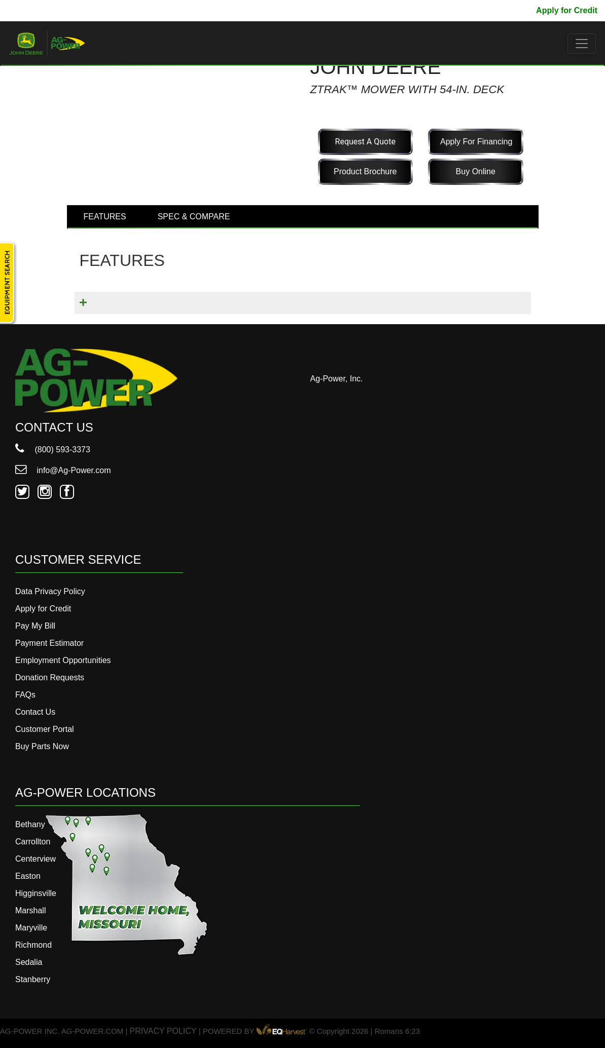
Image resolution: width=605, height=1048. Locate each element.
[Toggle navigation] (581, 43)
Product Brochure (365, 171)
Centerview (35, 859)
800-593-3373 (38, 10)
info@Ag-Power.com (63, 470)
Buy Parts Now (42, 746)
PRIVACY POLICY (163, 1031)
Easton (28, 876)
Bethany (30, 824)
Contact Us (35, 712)
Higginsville (35, 893)
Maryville (31, 927)
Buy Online (475, 171)
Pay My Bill (506, 10)
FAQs (25, 694)
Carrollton (32, 841)
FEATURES (105, 216)
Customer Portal (44, 729)
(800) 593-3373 (52, 449)
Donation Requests (49, 677)
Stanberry (32, 979)
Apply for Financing (476, 141)
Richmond (33, 945)
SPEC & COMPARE (194, 216)
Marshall (30, 910)
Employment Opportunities (63, 660)
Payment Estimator (49, 643)
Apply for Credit (566, 10)
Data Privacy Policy (50, 591)
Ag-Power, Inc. (336, 378)
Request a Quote (365, 141)
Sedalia (28, 962)
